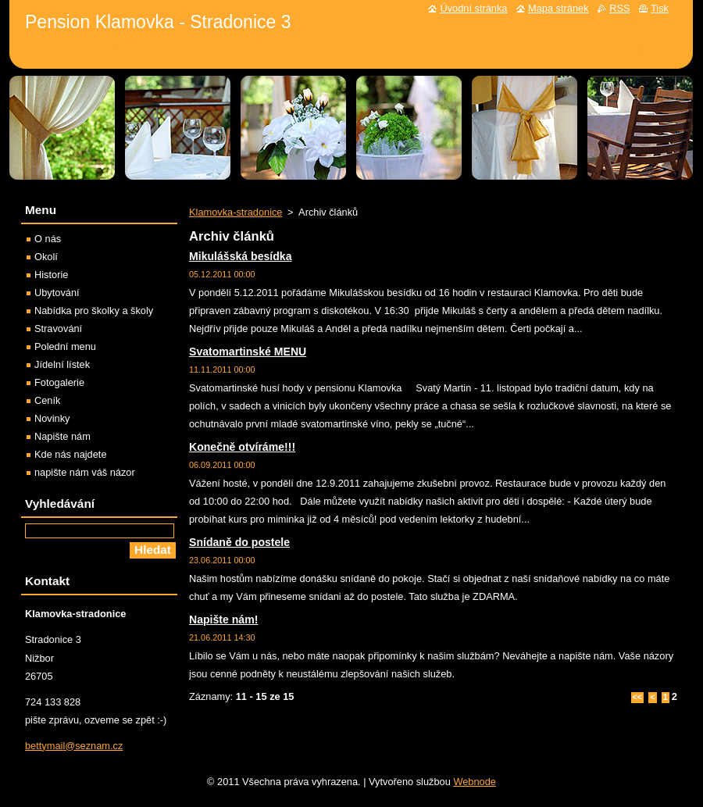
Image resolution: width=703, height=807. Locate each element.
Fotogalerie (59, 382)
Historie (51, 274)
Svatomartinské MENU (247, 351)
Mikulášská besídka (240, 256)
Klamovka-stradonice (236, 212)
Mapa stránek (558, 8)
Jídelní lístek (62, 364)
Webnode (474, 781)
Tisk (660, 8)
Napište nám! (223, 619)
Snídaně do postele (239, 542)
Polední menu (65, 346)
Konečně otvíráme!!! (242, 447)
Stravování (58, 328)
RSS (619, 8)
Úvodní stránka (473, 8)
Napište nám (62, 436)
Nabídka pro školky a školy (93, 310)
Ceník (47, 400)
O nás (47, 239)
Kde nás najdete (70, 454)
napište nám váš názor (84, 472)
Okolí (46, 256)
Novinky (52, 418)
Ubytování (57, 292)
